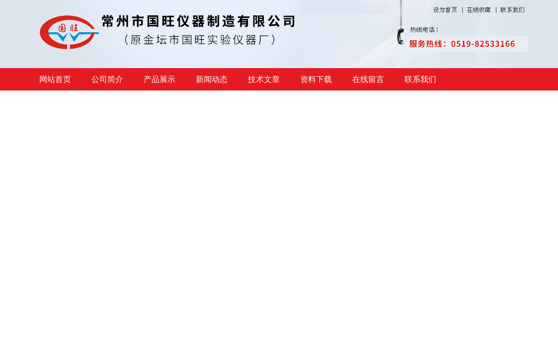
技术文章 (264, 79)
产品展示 (159, 79)
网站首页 (55, 79)
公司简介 (107, 79)
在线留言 (368, 79)
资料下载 (316, 79)
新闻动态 (212, 79)
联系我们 (420, 79)
